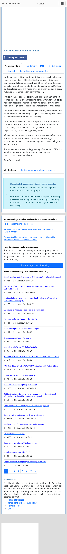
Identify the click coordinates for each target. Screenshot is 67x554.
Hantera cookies (15, 505)
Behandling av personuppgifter (33, 71)
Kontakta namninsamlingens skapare (36, 170)
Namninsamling (12, 66)
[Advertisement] (33, 28)
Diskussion (54, 66)
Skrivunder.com (10, 3)
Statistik (10, 71)
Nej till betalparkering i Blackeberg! (19, 224)
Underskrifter (34, 66)
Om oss (11, 508)
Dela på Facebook (14, 57)
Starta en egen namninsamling (33, 265)
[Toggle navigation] (62, 3)
